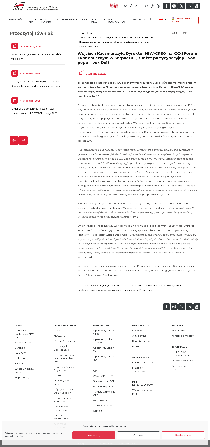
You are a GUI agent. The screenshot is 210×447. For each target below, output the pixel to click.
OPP (83, 19)
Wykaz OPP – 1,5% (103, 376)
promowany (168, 285)
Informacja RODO (103, 405)
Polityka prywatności (183, 360)
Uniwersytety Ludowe (61, 382)
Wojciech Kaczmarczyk (125, 289)
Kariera (19, 363)
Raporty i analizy (141, 341)
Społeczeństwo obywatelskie (94, 289)
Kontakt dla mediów (183, 335)
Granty (111, 285)
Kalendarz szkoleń (142, 362)
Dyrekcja (20, 347)
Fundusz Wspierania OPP (104, 393)
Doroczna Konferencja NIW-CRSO (25, 334)
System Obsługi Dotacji (182, 20)
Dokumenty (21, 358)
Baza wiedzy (98, 20)
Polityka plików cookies (180, 367)
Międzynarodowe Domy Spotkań (64, 391)
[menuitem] (162, 19)
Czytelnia (137, 330)
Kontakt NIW (179, 330)
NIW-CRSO (123, 285)
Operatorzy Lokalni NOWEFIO (103, 341)
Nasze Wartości (23, 342)
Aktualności (16, 19)
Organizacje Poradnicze (61, 408)
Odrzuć (138, 435)
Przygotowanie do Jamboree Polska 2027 (64, 358)
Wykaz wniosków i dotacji (25, 370)
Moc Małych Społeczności (61, 348)
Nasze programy (49, 20)
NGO (99, 285)
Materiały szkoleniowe (139, 369)
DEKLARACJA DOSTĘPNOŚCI (180, 354)
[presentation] (14, 140)
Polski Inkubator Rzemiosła (145, 285)
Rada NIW (20, 353)
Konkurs (136, 346)
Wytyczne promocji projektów (143, 392)
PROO (179, 285)
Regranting (69, 19)
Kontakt (139, 19)
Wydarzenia (145, 289)
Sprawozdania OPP (104, 381)
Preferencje (183, 435)
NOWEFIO (59, 335)
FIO (105, 285)
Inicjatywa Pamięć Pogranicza (64, 369)
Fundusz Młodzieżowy (61, 417)
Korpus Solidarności (65, 341)
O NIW (33, 20)
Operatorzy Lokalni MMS (103, 332)
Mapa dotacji (22, 377)
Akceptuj (94, 435)
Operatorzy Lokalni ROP (103, 358)
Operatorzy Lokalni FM (103, 349)
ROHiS (57, 375)
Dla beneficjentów (116, 20)
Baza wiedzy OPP (103, 386)
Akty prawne (100, 400)
